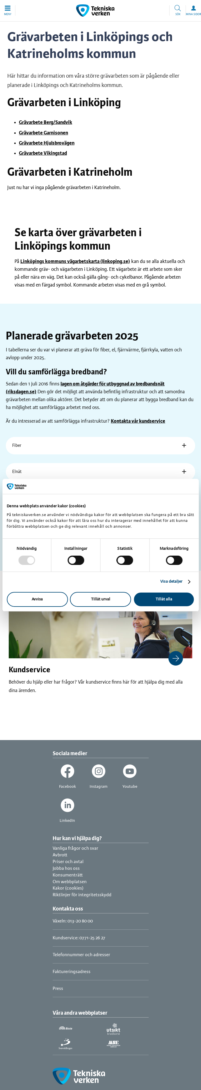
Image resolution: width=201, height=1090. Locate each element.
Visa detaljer (171, 581)
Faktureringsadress (71, 971)
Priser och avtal (68, 861)
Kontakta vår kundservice (138, 421)
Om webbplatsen (70, 881)
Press (58, 988)
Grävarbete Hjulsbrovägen (46, 143)
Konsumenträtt (68, 875)
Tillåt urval (100, 599)
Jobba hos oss (66, 868)
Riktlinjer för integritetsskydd (82, 894)
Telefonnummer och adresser (81, 954)
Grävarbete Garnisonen (43, 133)
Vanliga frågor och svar (75, 848)
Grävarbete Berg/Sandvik (45, 122)
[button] (7, 10)
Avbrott (60, 855)
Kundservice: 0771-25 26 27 (79, 938)
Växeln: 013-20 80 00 (73, 921)
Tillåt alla (164, 599)
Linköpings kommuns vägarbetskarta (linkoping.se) (75, 261)
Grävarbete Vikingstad (43, 153)
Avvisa (37, 599)
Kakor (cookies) (68, 888)
